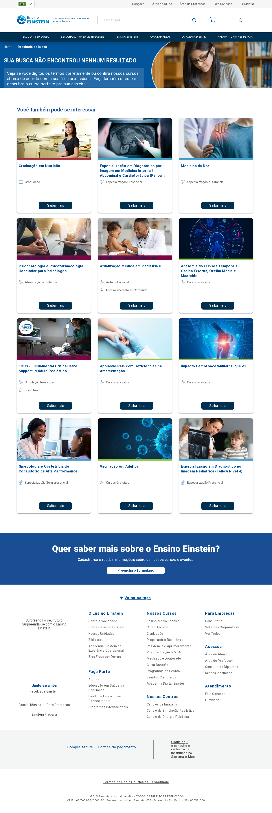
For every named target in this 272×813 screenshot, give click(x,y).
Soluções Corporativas (222, 627)
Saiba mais (55, 205)
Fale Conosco (223, 3)
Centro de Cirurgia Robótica (168, 716)
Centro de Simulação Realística (171, 710)
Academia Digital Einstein (166, 683)
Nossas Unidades (101, 633)
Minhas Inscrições (218, 673)
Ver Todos (213, 633)
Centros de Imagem (162, 704)
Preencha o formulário (136, 570)
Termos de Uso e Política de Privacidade (136, 782)
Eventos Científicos (161, 677)
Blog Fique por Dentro (104, 656)
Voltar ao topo (138, 598)
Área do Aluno (162, 3)
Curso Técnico (157, 627)
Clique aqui (179, 742)
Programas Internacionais (108, 707)
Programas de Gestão (163, 671)
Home (8, 47)
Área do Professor (192, 3)
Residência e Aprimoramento (169, 646)
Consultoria (214, 621)
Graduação (155, 633)
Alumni (93, 679)
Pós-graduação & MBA (164, 652)
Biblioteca (96, 640)
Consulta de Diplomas (221, 667)
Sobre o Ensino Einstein (106, 627)
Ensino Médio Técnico (163, 621)
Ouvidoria (247, 3)
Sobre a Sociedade (102, 621)
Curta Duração (158, 665)
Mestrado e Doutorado (164, 658)
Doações (138, 3)
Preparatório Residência (165, 640)
